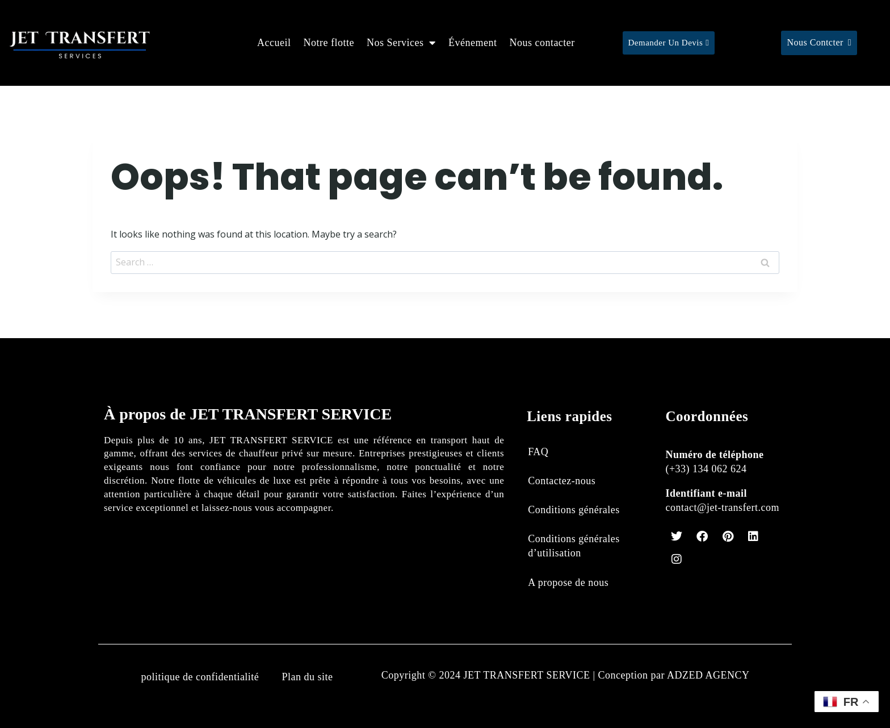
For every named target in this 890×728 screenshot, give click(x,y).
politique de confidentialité (200, 677)
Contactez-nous (561, 480)
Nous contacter (541, 42)
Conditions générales (573, 509)
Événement (472, 42)
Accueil (274, 42)
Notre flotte (328, 42)
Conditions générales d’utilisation (573, 546)
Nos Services (401, 42)
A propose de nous (568, 582)
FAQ (538, 451)
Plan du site (307, 677)
